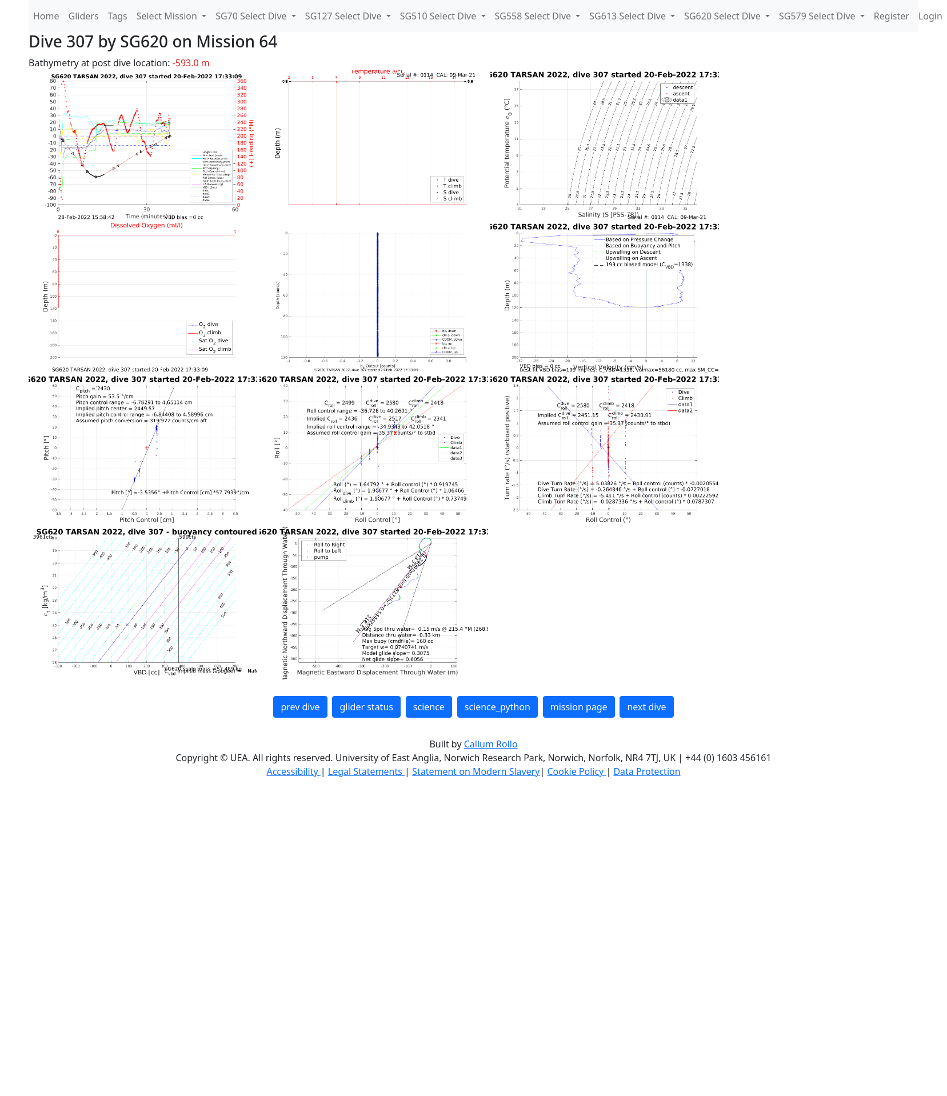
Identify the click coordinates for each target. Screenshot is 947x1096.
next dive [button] (646, 707)
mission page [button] (579, 707)
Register (891, 16)
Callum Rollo (491, 744)
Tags (117, 16)
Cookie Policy (576, 771)
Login (930, 16)
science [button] (429, 707)
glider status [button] (366, 707)
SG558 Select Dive (534, 16)
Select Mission (168, 16)
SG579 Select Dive (818, 16)
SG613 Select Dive (628, 16)
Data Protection (646, 771)
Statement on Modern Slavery (476, 771)
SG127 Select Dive (344, 16)
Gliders (84, 16)
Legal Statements (366, 771)
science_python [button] (497, 707)
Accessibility (293, 771)
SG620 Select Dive (723, 16)
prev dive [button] (300, 707)
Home (46, 16)
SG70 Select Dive (252, 16)
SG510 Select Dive (439, 16)
